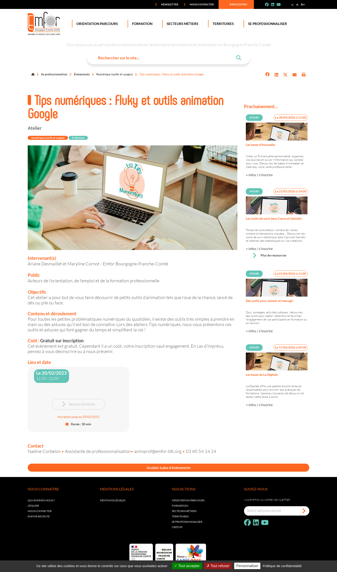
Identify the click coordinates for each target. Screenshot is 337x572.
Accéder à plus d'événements (168, 468)
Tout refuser (218, 566)
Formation (141, 24)
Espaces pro (235, 4)
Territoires (222, 24)
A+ (303, 4)
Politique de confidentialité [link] (282, 566)
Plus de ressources (269, 255)
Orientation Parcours (96, 24)
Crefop (177, 528)
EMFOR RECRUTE (39, 517)
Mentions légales (112, 501)
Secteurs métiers (184, 512)
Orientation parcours (188, 501)
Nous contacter (198, 4)
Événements (82, 74)
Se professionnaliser (266, 24)
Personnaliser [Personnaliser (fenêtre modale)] (247, 566)
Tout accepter (187, 566)
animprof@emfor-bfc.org (158, 451)
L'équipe (33, 506)
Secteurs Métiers (181, 24)
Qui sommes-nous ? (41, 501)
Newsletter (166, 4)
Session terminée (78, 404)
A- (292, 4)
